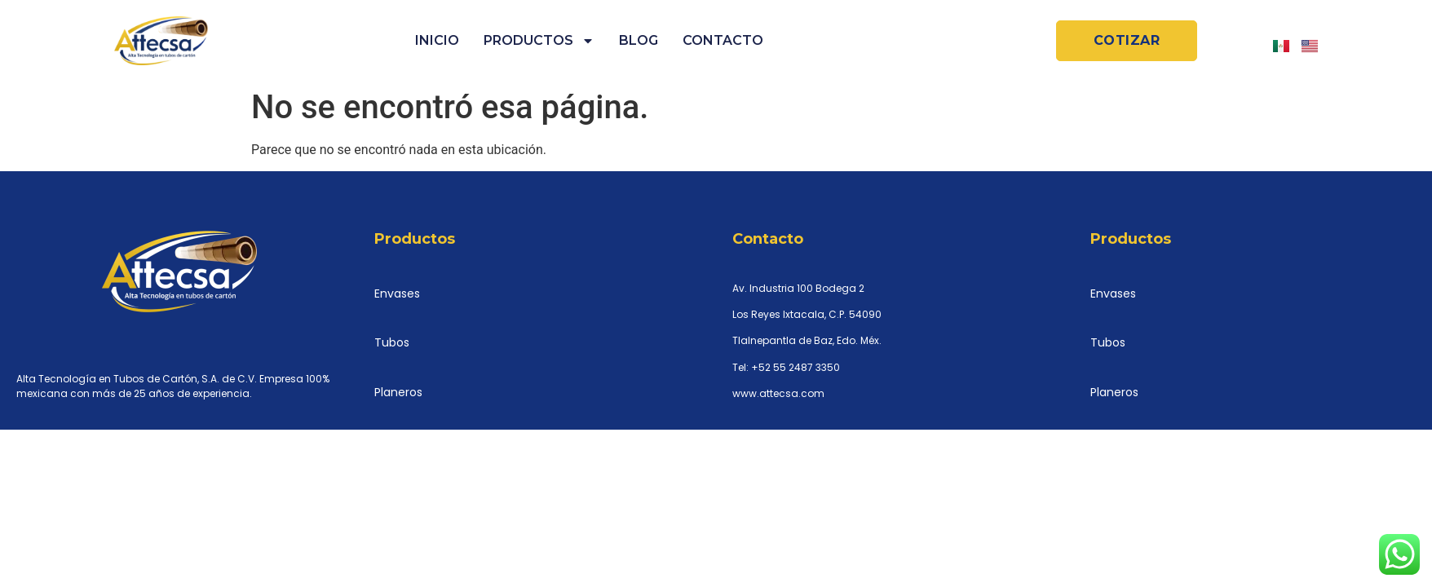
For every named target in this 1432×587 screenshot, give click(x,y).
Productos (539, 40)
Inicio (437, 40)
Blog (638, 40)
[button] (1127, 40)
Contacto (723, 40)
